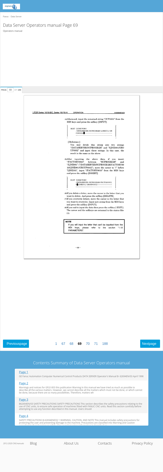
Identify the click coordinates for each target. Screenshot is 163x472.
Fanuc (6, 16)
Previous (17, 343)
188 (105, 344)
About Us (71, 443)
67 (63, 344)
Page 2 (23, 383)
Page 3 (23, 400)
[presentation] (11, 89)
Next (149, 343)
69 (79, 344)
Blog (33, 443)
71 (96, 344)
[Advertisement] (80, 60)
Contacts (105, 443)
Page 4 (23, 416)
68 (71, 344)
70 (88, 344)
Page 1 (23, 372)
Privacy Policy (142, 443)
